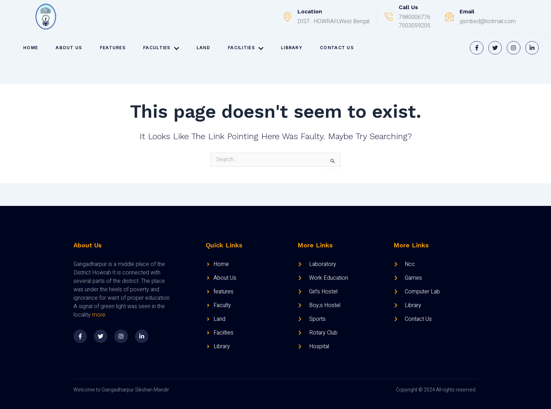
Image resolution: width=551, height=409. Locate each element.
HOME (30, 47)
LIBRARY (291, 47)
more (98, 315)
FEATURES (113, 47)
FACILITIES (245, 48)
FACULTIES (161, 48)
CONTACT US (337, 47)
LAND (203, 47)
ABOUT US (69, 47)
